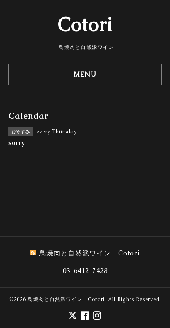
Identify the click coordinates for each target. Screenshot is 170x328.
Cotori (85, 24)
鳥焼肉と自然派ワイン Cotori (66, 299)
